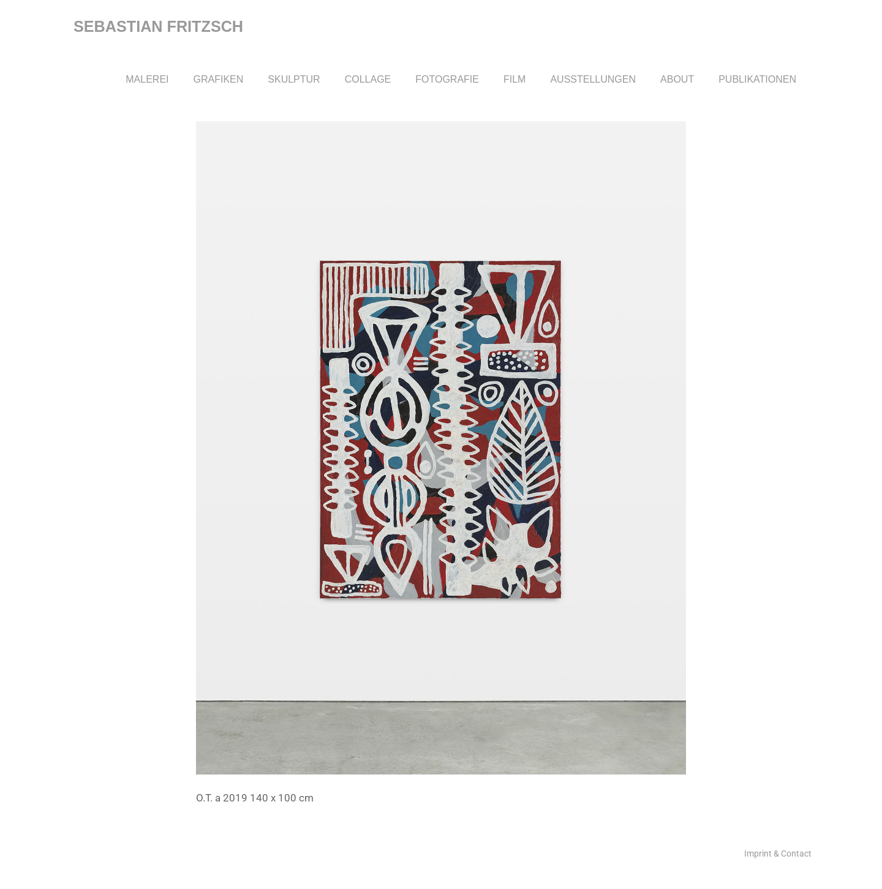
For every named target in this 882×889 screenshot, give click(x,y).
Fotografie (447, 79)
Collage (368, 79)
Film (514, 79)
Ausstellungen (593, 79)
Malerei (147, 79)
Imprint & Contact (778, 853)
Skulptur (294, 79)
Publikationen (757, 79)
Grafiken (219, 79)
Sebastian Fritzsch (158, 26)
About (677, 79)
